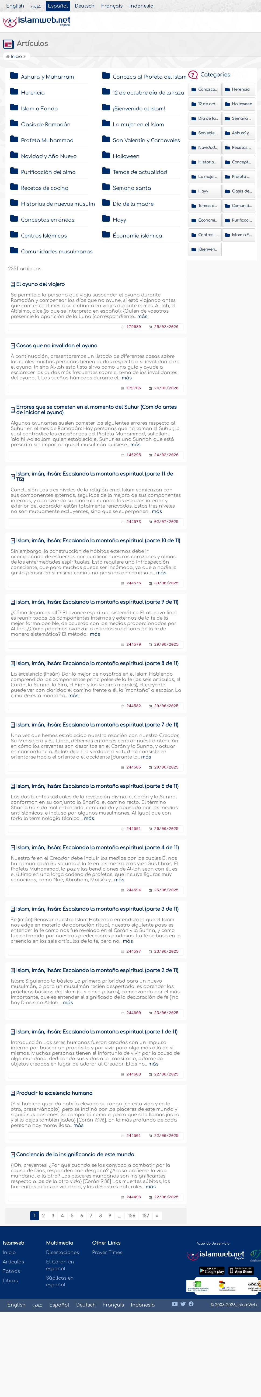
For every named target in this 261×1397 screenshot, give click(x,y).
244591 (133, 829)
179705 (133, 388)
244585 (133, 767)
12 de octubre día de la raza (148, 93)
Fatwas (11, 1271)
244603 (133, 1074)
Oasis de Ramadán (46, 124)
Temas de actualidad (140, 172)
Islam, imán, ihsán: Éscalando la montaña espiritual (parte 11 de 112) (94, 476)
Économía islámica (137, 236)
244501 (133, 1136)
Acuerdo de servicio (213, 1243)
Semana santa (132, 188)
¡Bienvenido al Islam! (139, 108)
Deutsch (85, 6)
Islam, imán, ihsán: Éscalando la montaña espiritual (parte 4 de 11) (97, 847)
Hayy (119, 220)
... (119, 1215)
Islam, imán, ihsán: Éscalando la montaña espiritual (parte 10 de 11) (98, 540)
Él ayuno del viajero (40, 284)
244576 (133, 583)
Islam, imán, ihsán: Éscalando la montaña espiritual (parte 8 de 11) (97, 663)
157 (145, 1215)
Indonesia (142, 6)
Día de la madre (133, 204)
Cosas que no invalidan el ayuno (56, 345)
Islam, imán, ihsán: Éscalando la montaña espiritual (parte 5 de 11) (97, 786)
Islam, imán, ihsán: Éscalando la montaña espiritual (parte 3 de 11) (97, 909)
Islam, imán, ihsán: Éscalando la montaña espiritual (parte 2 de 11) (97, 970)
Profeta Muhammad (47, 140)
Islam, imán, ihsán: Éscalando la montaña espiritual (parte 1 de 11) (97, 1032)
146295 (133, 455)
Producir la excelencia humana (54, 1093)
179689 (133, 327)
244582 (133, 706)
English (15, 6)
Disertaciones (62, 1252)
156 (131, 1215)
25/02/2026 (166, 327)
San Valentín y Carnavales (146, 140)
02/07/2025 (166, 522)
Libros (10, 1280)
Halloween (126, 156)
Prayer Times (107, 1252)
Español (58, 6)
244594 (133, 890)
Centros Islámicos (44, 236)
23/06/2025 (166, 951)
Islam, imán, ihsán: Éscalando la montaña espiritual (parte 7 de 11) (97, 725)
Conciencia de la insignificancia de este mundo (75, 1154)
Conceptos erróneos (47, 220)
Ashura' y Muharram (47, 77)
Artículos (25, 44)
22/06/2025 (166, 1074)
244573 (133, 522)
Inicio (14, 56)
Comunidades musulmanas (57, 251)
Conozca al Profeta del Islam (150, 77)
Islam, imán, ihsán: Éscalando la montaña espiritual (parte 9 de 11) (97, 602)
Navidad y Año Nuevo (49, 156)
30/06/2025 (166, 583)
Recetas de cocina (44, 188)
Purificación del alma (48, 172)
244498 (133, 1197)
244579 (133, 644)
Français (112, 6)
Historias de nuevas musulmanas (64, 204)
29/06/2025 (166, 644)
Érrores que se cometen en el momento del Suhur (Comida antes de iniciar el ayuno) (96, 409)
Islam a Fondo (39, 108)
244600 (133, 1013)
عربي (36, 6)
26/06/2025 (166, 829)
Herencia (33, 93)
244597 (133, 951)
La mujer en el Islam (138, 124)
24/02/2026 (166, 388)
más (142, 316)
